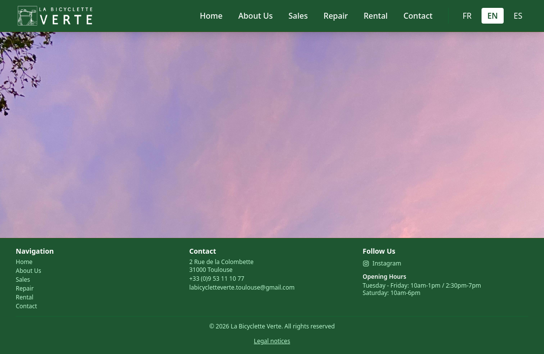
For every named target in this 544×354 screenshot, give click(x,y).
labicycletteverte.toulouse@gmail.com (242, 287)
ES (518, 15)
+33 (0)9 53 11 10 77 (216, 278)
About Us (255, 15)
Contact (417, 15)
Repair (336, 15)
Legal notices (272, 341)
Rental (375, 15)
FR (466, 15)
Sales (298, 15)
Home (211, 15)
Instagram (382, 263)
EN (492, 15)
